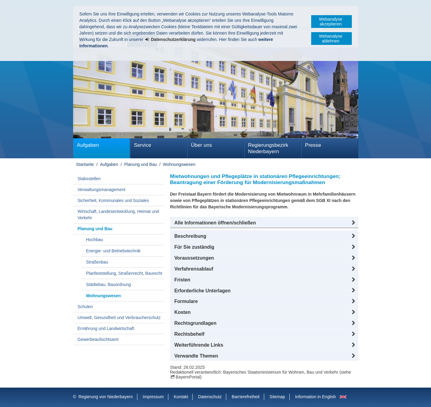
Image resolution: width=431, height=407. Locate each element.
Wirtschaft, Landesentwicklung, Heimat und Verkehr (118, 214)
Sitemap (277, 396)
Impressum (153, 396)
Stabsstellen (89, 178)
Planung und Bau (140, 164)
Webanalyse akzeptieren (330, 21)
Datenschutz (210, 396)
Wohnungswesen (179, 164)
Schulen (85, 306)
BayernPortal (188, 377)
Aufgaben (88, 145)
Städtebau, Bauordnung (108, 284)
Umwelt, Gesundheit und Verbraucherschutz (119, 317)
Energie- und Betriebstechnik (113, 250)
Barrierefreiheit (246, 396)
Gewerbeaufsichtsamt (98, 339)
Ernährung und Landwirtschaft (106, 328)
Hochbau (94, 239)
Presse (313, 145)
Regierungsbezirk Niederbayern (268, 148)
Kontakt (181, 396)
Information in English (315, 396)
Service (142, 145)
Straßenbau (97, 262)
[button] (264, 223)
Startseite (85, 164)
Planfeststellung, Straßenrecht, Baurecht (124, 273)
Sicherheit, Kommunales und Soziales (113, 200)
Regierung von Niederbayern (106, 396)
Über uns (201, 145)
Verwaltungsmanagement (102, 189)
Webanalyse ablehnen (330, 38)
